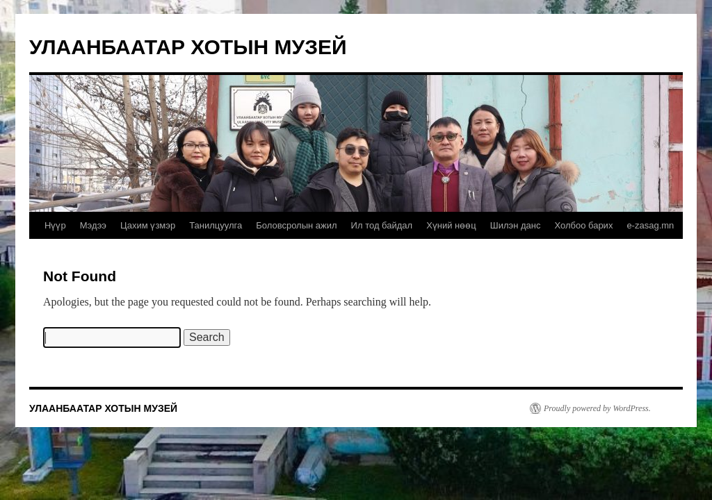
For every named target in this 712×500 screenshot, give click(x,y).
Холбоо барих (583, 225)
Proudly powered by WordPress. (597, 408)
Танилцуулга (215, 225)
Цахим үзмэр (147, 225)
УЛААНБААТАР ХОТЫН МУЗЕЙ (188, 46)
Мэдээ (93, 225)
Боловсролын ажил (296, 225)
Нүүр (55, 225)
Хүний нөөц (451, 225)
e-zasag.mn (650, 225)
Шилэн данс (515, 225)
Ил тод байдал (382, 225)
